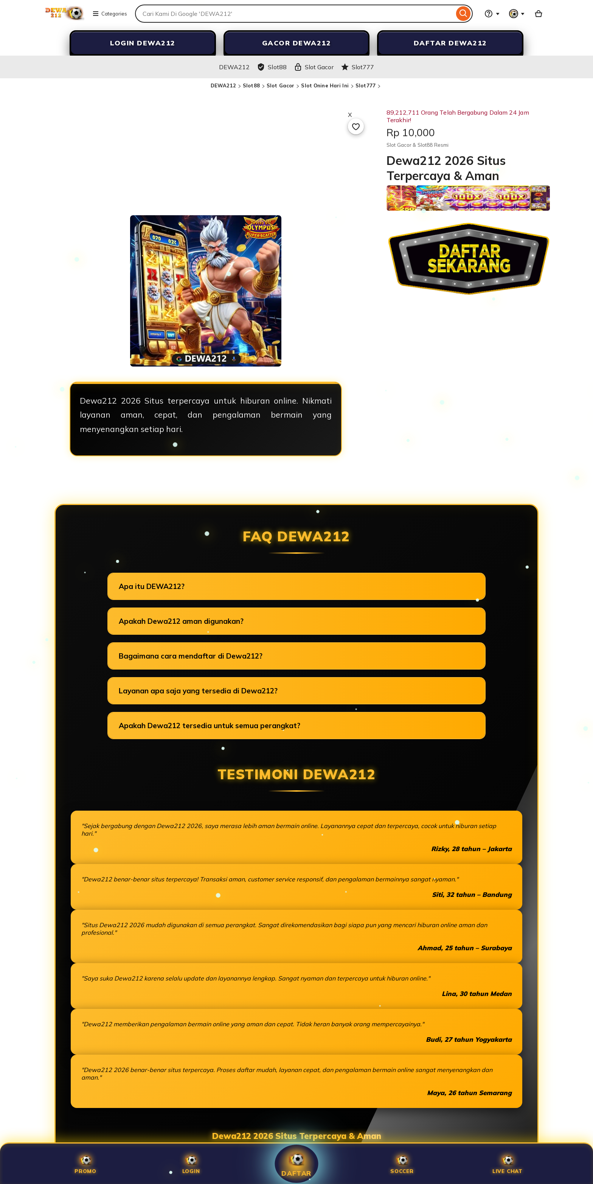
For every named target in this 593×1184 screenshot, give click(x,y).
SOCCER (402, 1163)
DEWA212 (223, 85)
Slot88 (251, 85)
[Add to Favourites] (356, 126)
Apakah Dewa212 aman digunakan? (181, 621)
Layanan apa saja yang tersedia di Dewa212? (198, 690)
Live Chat (507, 1163)
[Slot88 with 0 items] (538, 14)
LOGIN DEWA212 (142, 43)
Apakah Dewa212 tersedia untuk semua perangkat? (209, 725)
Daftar (296, 1163)
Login (191, 1163)
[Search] (463, 14)
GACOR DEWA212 (296, 43)
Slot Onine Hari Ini (324, 85)
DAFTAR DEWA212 (450, 43)
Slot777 (365, 85)
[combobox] (294, 14)
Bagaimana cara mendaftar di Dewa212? (190, 655)
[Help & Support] (492, 14)
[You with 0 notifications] (517, 14)
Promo (85, 1163)
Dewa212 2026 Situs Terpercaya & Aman (296, 1136)
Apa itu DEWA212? (152, 586)
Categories (109, 13)
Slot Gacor (280, 85)
